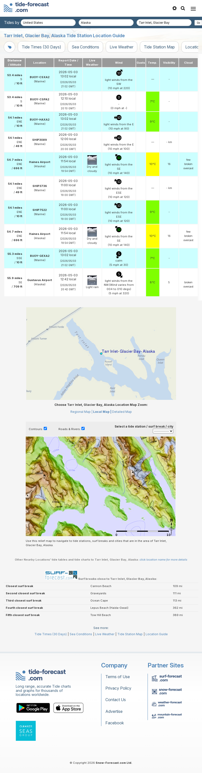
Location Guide (157, 634)
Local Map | (102, 412)
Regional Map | (81, 412)
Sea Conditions (85, 46)
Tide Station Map (159, 46)
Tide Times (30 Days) (41, 46)
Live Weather (121, 46)
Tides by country (19, 22)
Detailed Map (122, 412)
